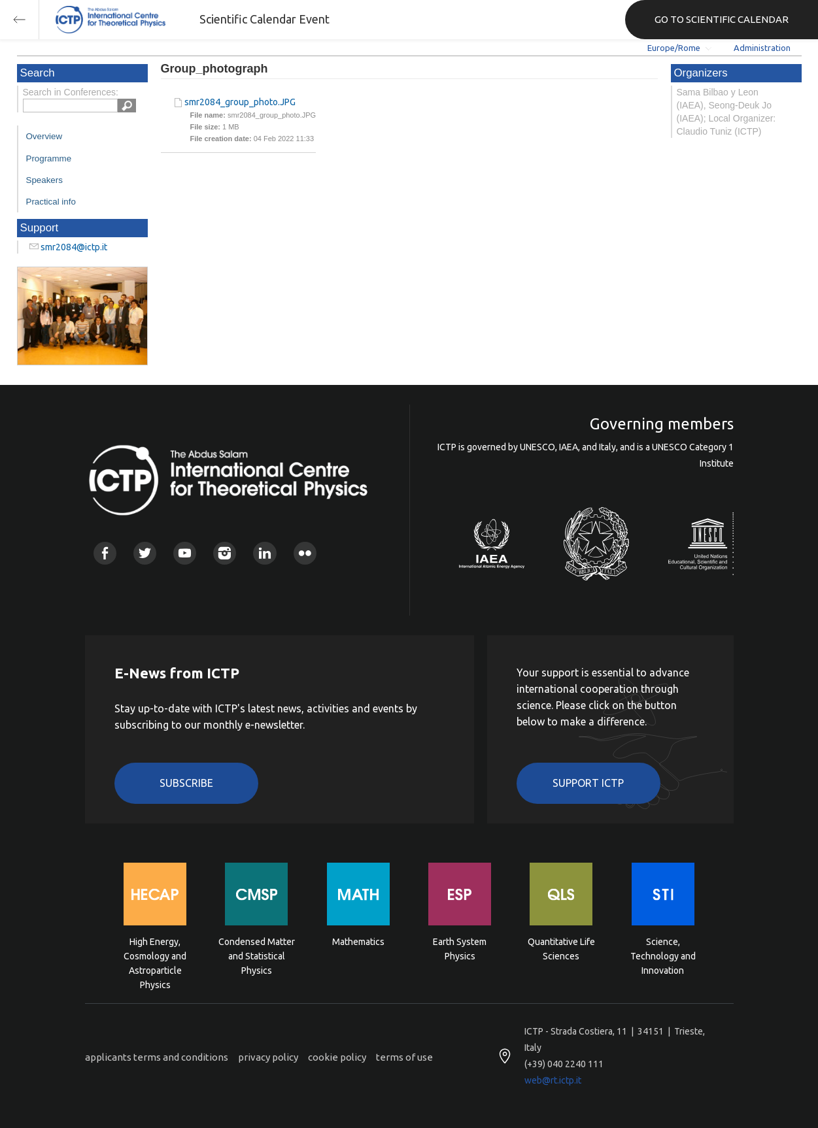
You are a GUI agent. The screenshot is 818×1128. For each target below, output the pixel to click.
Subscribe (186, 783)
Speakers (44, 180)
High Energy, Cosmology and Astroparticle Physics (155, 955)
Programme (49, 158)
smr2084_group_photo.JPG (240, 102)
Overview (44, 136)
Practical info (51, 202)
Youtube (184, 553)
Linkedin (264, 553)
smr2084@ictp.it (74, 247)
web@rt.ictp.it (552, 1080)
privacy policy (268, 1057)
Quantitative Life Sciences (561, 949)
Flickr (305, 553)
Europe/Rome (673, 47)
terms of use (404, 1057)
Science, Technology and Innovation (663, 955)
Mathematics (358, 942)
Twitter (144, 553)
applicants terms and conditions (156, 1057)
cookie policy (337, 1057)
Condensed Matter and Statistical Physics (256, 955)
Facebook (105, 553)
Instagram (224, 553)
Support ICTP (588, 783)
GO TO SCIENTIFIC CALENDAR (722, 19)
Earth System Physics (459, 949)
